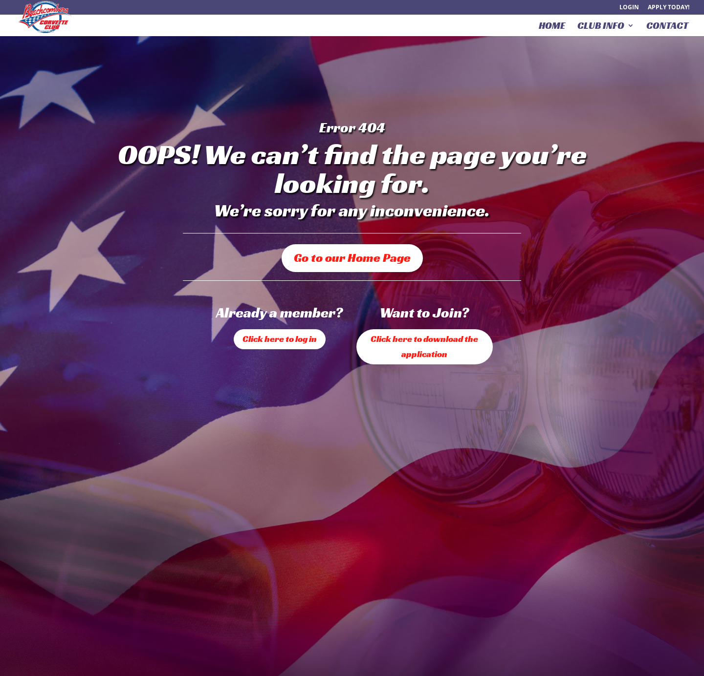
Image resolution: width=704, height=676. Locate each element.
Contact (667, 27)
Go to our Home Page (352, 257)
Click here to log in (279, 338)
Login (629, 7)
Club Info (600, 27)
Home (552, 27)
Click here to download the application (424, 346)
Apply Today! (668, 7)
